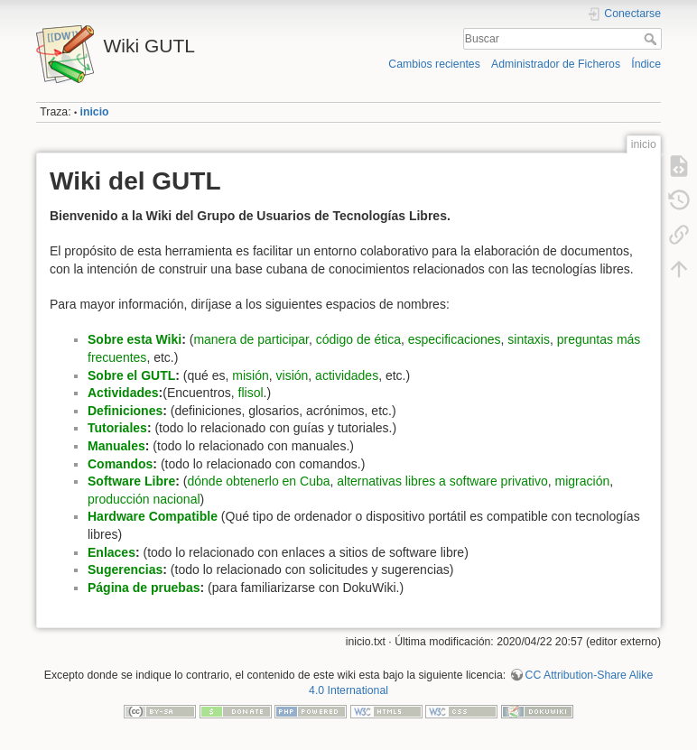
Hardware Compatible (153, 516)
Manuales (116, 446)
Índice (646, 64)
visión (292, 375)
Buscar (652, 38)
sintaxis (528, 339)
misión (250, 375)
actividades (346, 375)
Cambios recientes (433, 64)
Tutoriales (117, 428)
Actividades (123, 392)
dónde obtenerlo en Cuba (258, 481)
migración (582, 481)
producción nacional (144, 499)
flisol (251, 392)
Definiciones (125, 410)
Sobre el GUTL (131, 375)
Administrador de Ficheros (555, 64)
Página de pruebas (144, 587)
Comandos (120, 464)
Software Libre (131, 481)
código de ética (358, 339)
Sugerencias (125, 569)
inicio (94, 112)
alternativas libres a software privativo (442, 481)
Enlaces (111, 552)
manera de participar (251, 339)
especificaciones (454, 339)
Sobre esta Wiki (134, 339)
